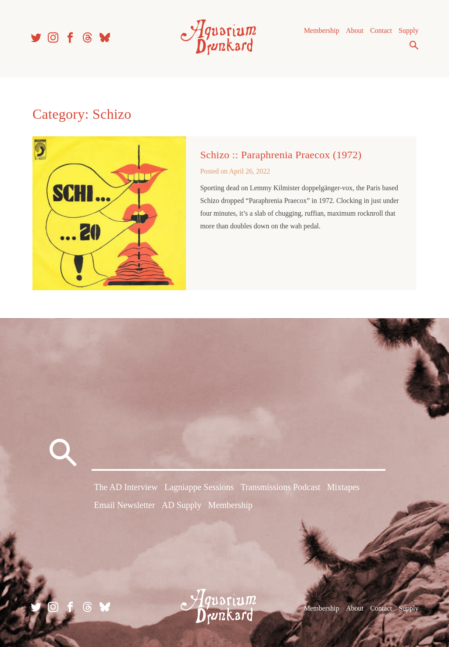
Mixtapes (343, 487)
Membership (321, 30)
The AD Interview (126, 487)
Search (414, 45)
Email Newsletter (124, 505)
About (354, 30)
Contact (381, 30)
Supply (408, 30)
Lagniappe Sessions (199, 487)
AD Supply (182, 505)
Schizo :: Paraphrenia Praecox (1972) (280, 154)
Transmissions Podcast (280, 487)
